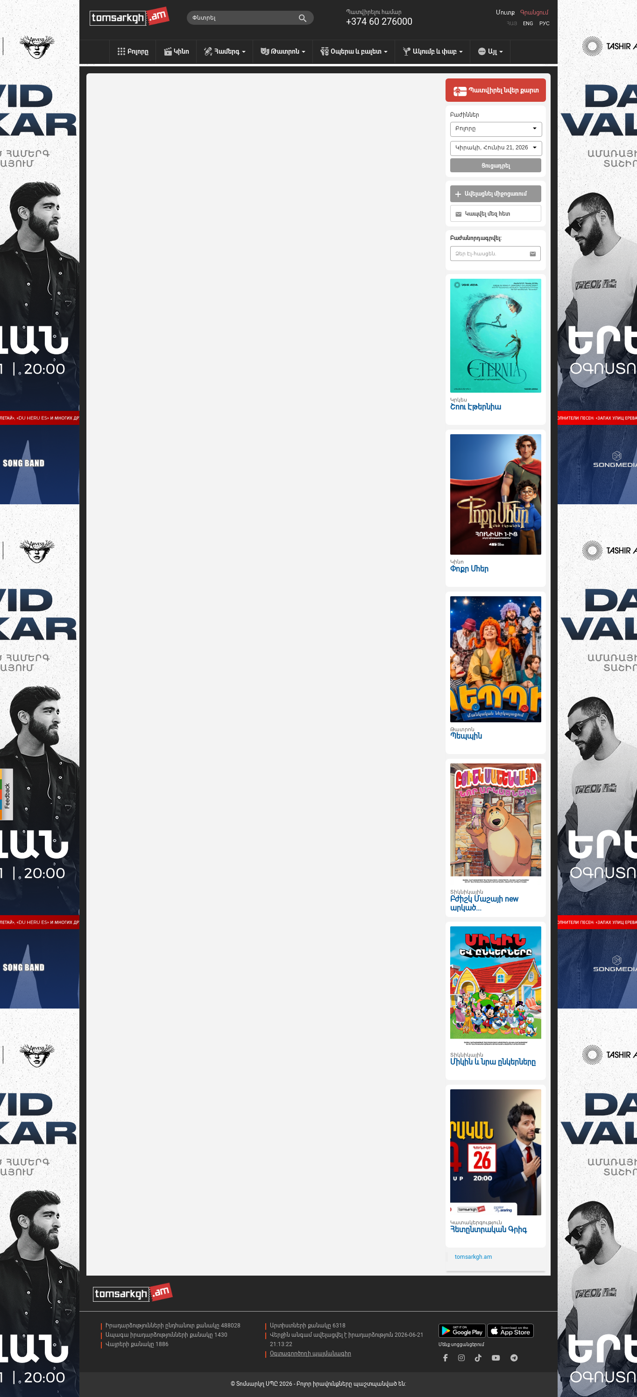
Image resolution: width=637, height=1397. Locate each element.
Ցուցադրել (495, 165)
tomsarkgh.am (473, 1257)
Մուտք (505, 12)
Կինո (181, 51)
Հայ (512, 24)
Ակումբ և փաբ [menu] (438, 51)
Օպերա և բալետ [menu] (359, 51)
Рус (544, 24)
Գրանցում (534, 12)
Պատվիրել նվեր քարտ (496, 91)
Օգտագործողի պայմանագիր (310, 1353)
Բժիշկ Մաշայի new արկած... (484, 903)
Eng (528, 24)
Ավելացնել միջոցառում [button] (491, 194)
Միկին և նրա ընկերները (493, 1062)
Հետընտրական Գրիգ (488, 1229)
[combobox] (496, 129)
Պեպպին (466, 736)
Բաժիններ (464, 115)
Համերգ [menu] (230, 51)
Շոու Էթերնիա (475, 406)
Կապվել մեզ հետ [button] (482, 214)
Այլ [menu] (495, 51)
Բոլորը (138, 51)
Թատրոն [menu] (288, 51)
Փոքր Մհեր (469, 568)
